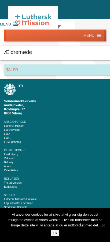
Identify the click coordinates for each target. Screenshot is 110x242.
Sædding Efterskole (15, 207)
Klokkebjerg (11, 154)
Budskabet (10, 186)
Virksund (9, 158)
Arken (7, 166)
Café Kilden (11, 170)
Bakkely (8, 162)
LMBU (8, 137)
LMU (7, 133)
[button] (5, 24)
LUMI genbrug (12, 141)
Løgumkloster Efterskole (18, 203)
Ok (55, 233)
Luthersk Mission (14, 125)
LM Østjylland (12, 129)
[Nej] (103, 225)
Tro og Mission (12, 182)
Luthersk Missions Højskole (20, 199)
